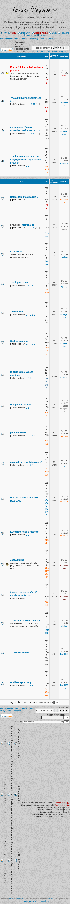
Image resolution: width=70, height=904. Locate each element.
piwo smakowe (18, 432)
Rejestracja (30, 35)
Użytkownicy (24, 33)
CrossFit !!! (16, 251)
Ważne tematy (22, 56)
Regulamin (63, 33)
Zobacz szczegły (61, 803)
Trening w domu (19, 282)
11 (34, 104)
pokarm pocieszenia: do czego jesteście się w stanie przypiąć (25, 159)
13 (31, 133)
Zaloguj (41, 35)
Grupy (53, 33)
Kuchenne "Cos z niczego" (25, 531)
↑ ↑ (29, 901)
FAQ (4, 33)
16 (34, 228)
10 (31, 104)
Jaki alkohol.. (17, 311)
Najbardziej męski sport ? (24, 197)
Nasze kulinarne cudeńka (26, 620)
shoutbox (45, 901)
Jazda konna (17, 559)
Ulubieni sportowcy (20, 682)
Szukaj (12, 33)
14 (34, 133)
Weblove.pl (19, 899)
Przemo (50, 899)
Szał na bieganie (19, 341)
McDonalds (28, 224)
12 (37, 104)
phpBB (11, 899)
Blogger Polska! (40, 33)
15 (37, 133)
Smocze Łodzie (20, 652)
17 (37, 228)
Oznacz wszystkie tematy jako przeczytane (50, 51)
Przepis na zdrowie (20, 404)
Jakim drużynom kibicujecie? (26, 462)
